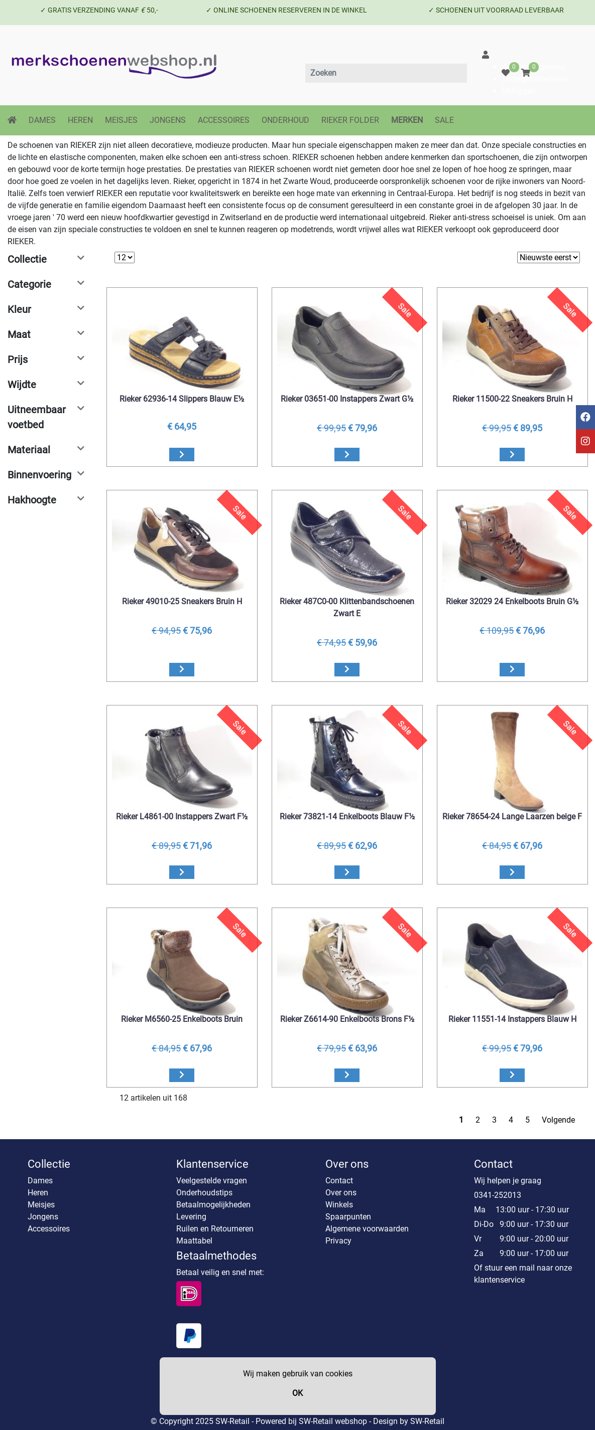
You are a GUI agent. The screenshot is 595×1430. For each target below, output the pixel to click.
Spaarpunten (348, 1216)
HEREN (80, 120)
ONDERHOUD (285, 120)
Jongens (43, 1216)
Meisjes (41, 1204)
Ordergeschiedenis (534, 79)
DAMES (42, 120)
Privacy (338, 1240)
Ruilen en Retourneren (215, 1228)
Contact (339, 1180)
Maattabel (194, 1240)
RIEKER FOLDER (350, 120)
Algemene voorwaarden (367, 1228)
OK (297, 1393)
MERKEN (407, 120)
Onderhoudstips (204, 1192)
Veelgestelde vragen (211, 1180)
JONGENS (168, 120)
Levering (191, 1216)
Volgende (558, 1120)
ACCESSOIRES (224, 120)
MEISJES (121, 120)
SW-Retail (427, 1421)
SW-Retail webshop (333, 1421)
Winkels (339, 1204)
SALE (444, 120)
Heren (38, 1192)
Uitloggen (519, 91)
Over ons (340, 1192)
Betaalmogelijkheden (213, 1204)
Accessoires (49, 1228)
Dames (40, 1180)
